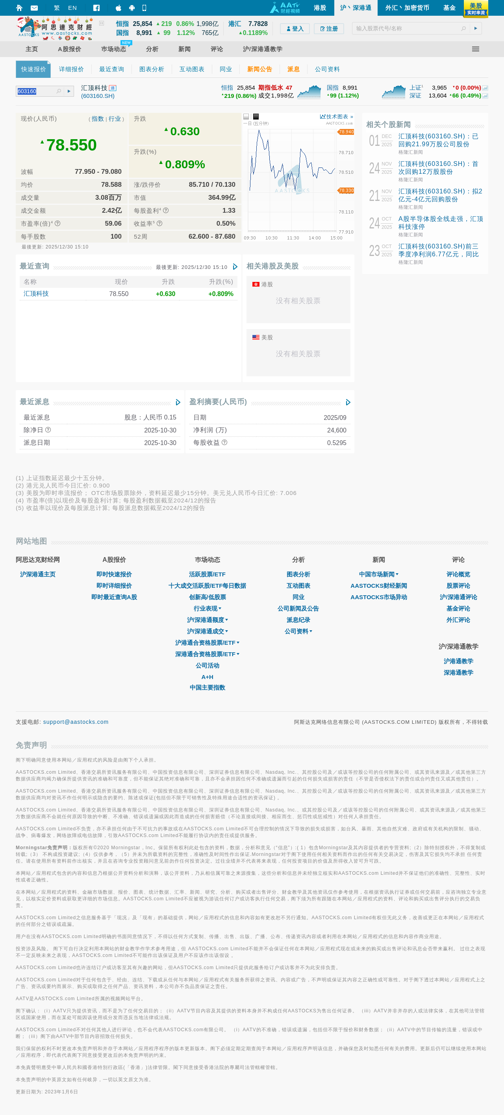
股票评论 (458, 585)
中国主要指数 (207, 687)
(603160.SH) (98, 95)
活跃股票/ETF (207, 574)
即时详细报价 (114, 585)
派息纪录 (298, 619)
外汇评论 (458, 619)
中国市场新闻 (378, 574)
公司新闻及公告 (298, 608)
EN (72, 7)
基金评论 (458, 608)
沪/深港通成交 (207, 631)
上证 (415, 87)
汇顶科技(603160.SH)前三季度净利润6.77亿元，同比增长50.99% (438, 254)
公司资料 (298, 631)
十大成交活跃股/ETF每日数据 (207, 585)
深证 (415, 95)
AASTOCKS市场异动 (378, 597)
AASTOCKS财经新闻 (378, 585)
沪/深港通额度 (207, 619)
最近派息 (35, 402)
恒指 (227, 87)
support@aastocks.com (76, 722)
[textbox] (417, 28)
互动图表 (298, 585)
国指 (333, 87)
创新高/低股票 (207, 597)
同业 (298, 597)
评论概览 (458, 574)
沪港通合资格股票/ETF (207, 642)
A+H (207, 676)
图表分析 (298, 574)
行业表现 (207, 608)
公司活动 (207, 665)
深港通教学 (458, 672)
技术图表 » (340, 117)
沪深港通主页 (38, 574)
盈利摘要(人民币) (218, 402)
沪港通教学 (458, 661)
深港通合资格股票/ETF (207, 654)
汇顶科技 (36, 293)
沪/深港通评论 (458, 597)
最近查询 (35, 266)
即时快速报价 (114, 574)
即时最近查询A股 (114, 597)
